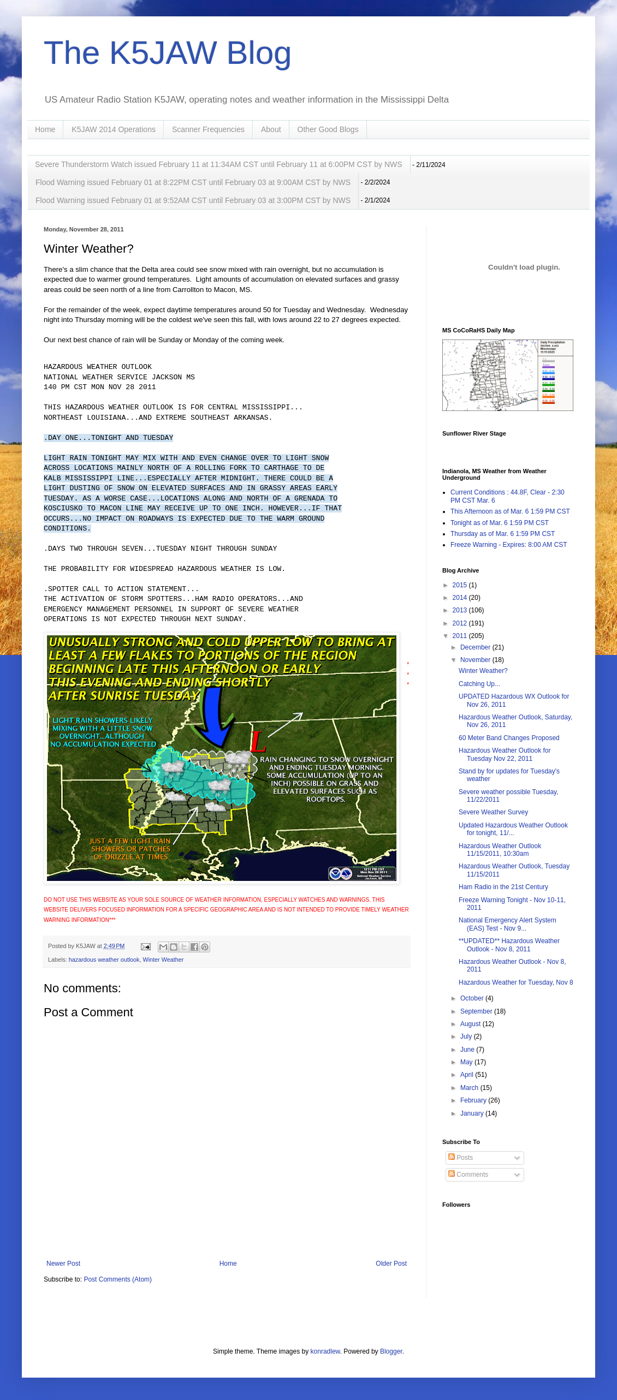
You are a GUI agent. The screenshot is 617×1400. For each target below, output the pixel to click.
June (468, 1049)
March (470, 1088)
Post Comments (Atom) (118, 1279)
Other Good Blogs (328, 129)
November (476, 660)
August (471, 1024)
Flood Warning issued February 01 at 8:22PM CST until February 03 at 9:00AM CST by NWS (193, 182)
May (467, 1062)
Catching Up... (479, 684)
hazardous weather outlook (104, 959)
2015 (461, 585)
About (271, 129)
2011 (461, 636)
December (476, 647)
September (477, 1011)
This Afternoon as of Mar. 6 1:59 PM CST (510, 511)
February (474, 1100)
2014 (461, 597)
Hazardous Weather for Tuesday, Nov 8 (516, 982)
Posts (460, 1157)
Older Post (391, 1263)
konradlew (325, 1351)
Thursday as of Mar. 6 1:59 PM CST (502, 534)
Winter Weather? (483, 671)
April (467, 1075)
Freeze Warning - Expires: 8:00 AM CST (508, 545)
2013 (461, 610)
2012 (461, 623)
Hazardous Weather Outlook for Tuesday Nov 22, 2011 (505, 754)
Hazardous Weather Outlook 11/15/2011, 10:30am (500, 849)
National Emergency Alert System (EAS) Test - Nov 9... (507, 924)
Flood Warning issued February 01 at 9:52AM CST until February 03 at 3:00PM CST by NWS (193, 200)
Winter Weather (163, 959)
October (472, 998)
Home (45, 129)
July (467, 1036)
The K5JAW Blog (168, 52)
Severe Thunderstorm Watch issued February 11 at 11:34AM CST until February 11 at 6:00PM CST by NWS (218, 164)
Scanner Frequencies (208, 129)
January (472, 1113)
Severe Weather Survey (493, 812)
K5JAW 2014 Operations (114, 129)
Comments (468, 1174)
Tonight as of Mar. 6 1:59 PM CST (499, 523)
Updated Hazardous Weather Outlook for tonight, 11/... (513, 829)
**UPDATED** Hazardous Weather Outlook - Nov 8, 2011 (509, 944)
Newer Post (63, 1263)
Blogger (391, 1351)
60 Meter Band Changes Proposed (509, 738)
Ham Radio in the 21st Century (503, 887)
